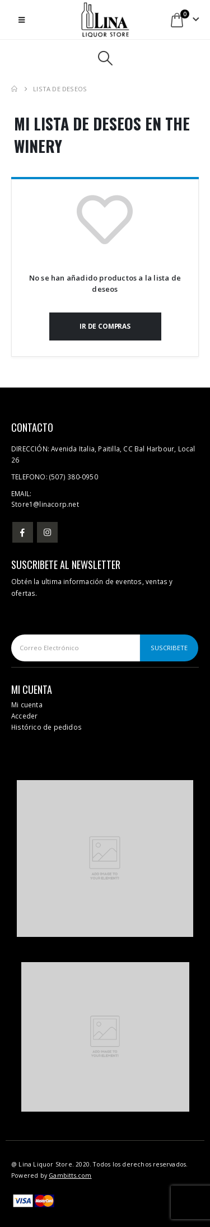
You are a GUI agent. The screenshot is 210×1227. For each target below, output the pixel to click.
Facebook (22, 532)
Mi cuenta (27, 704)
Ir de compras (105, 325)
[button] (21, 19)
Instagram (47, 532)
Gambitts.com (70, 1175)
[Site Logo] (105, 19)
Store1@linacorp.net (45, 504)
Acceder (24, 715)
